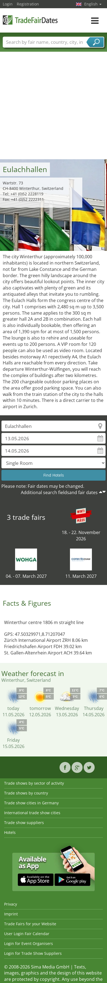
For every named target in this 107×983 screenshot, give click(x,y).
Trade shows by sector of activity (34, 783)
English (93, 4)
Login (8, 4)
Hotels (10, 832)
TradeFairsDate (30, 20)
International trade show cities (32, 812)
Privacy (10, 904)
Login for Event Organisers (28, 943)
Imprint (11, 914)
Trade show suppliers (24, 822)
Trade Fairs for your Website (30, 923)
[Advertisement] (51, 105)
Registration (28, 4)
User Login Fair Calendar (26, 933)
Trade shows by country (26, 793)
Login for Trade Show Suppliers (33, 953)
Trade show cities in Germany (31, 802)
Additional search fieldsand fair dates (59, 492)
